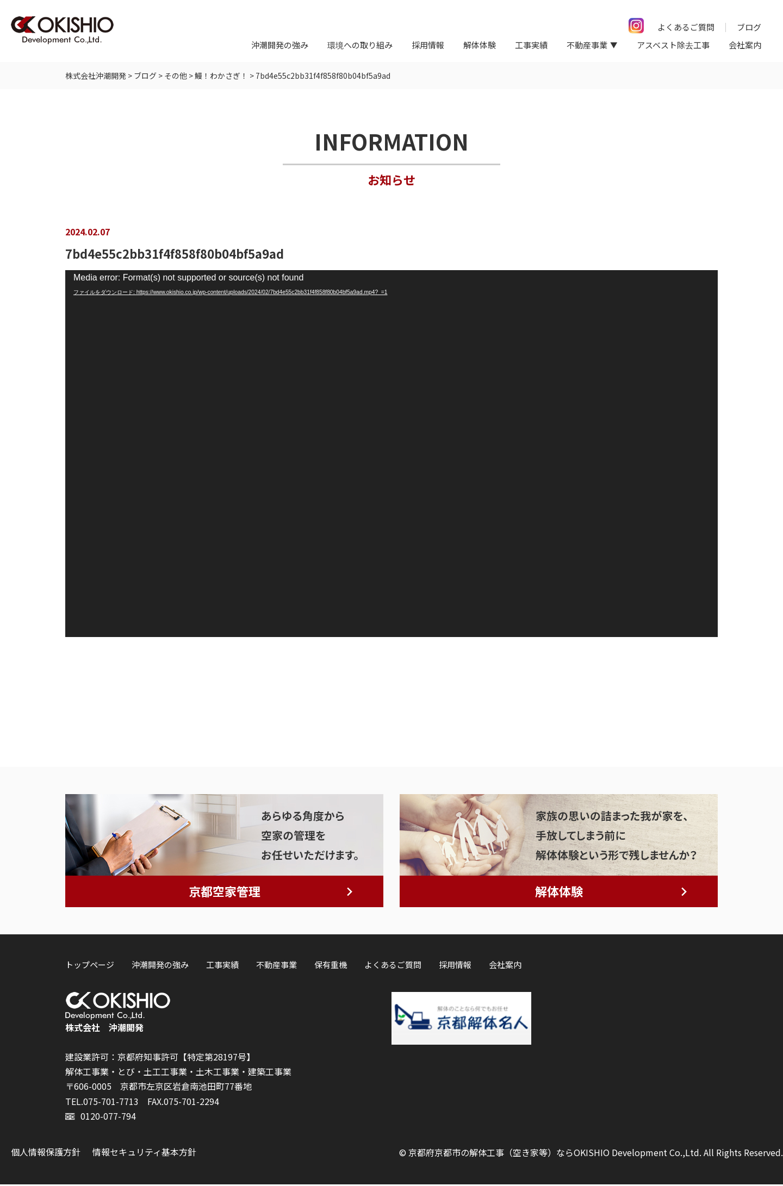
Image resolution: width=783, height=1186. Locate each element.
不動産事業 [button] (587, 45)
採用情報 (428, 45)
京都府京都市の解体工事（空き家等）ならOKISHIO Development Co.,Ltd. (554, 1153)
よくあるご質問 (685, 27)
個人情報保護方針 (45, 1153)
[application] (391, 455)
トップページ (89, 966)
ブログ (749, 27)
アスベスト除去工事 (673, 45)
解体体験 (479, 45)
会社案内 (745, 45)
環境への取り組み (360, 45)
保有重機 (330, 966)
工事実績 (531, 45)
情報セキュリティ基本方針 (144, 1153)
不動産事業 (276, 966)
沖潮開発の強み (279, 45)
